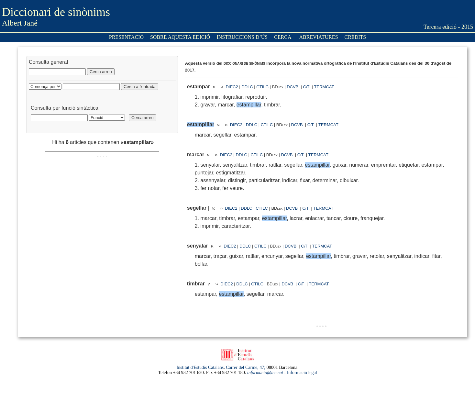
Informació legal (302, 372)
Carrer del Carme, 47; (245, 367)
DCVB (293, 86)
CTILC (262, 86)
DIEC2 (232, 86)
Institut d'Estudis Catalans (200, 367)
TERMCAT (324, 86)
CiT (306, 86)
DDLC (247, 86)
